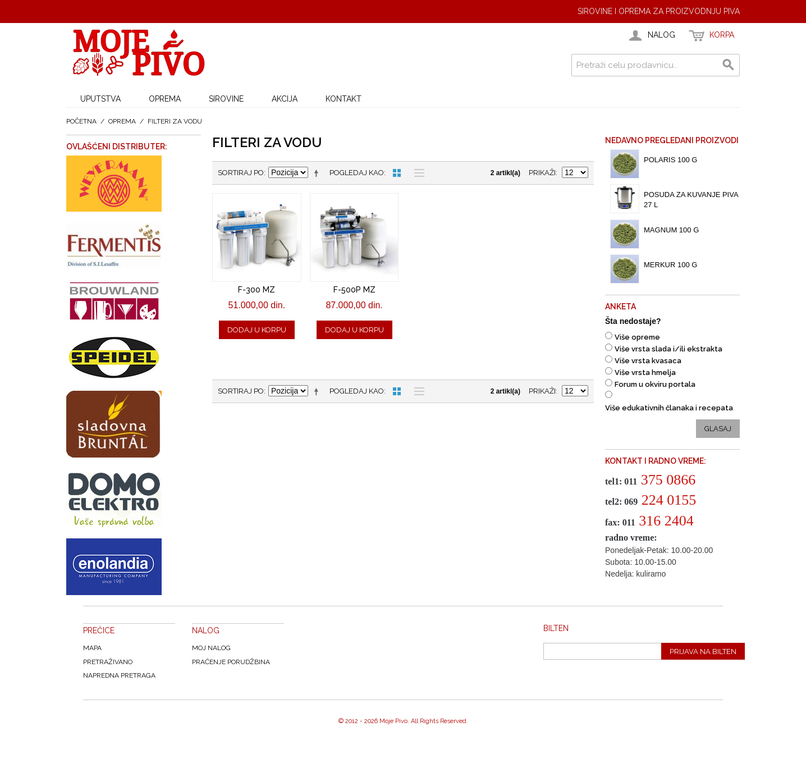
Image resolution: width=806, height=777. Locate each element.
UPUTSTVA (100, 98)
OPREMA (165, 98)
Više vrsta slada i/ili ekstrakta (668, 349)
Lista (416, 172)
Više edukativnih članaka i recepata (669, 408)
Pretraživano (107, 662)
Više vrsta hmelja (645, 372)
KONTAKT (343, 98)
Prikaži (542, 172)
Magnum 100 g (671, 230)
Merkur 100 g (670, 264)
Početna (81, 121)
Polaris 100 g (670, 160)
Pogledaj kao (356, 172)
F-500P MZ (354, 289)
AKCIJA (284, 98)
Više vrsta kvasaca (648, 360)
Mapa (92, 648)
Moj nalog (211, 648)
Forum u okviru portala (655, 384)
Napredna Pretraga (119, 675)
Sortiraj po (241, 172)
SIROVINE (226, 98)
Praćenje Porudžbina (231, 662)
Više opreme (637, 337)
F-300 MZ (256, 289)
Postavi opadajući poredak (318, 172)
